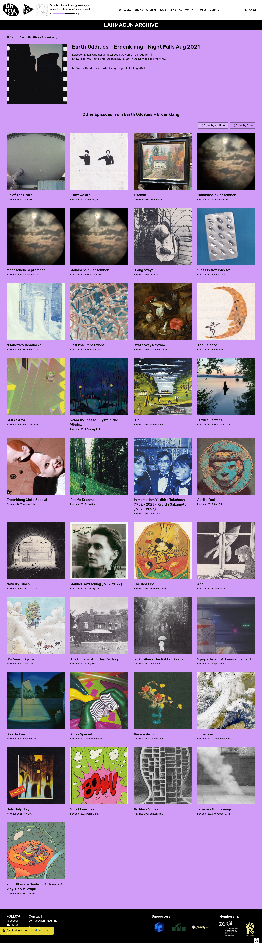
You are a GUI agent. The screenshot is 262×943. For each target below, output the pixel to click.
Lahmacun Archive (131, 25)
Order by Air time (213, 125)
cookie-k (35, 930)
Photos (202, 9)
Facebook (12, 920)
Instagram (13, 924)
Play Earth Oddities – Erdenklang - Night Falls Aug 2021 (108, 68)
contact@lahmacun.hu (43, 920)
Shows (139, 9)
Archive (151, 9)
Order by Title (242, 125)
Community (186, 9)
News (172, 9)
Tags (163, 9)
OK (47, 930)
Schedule (125, 9)
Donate (214, 9)
